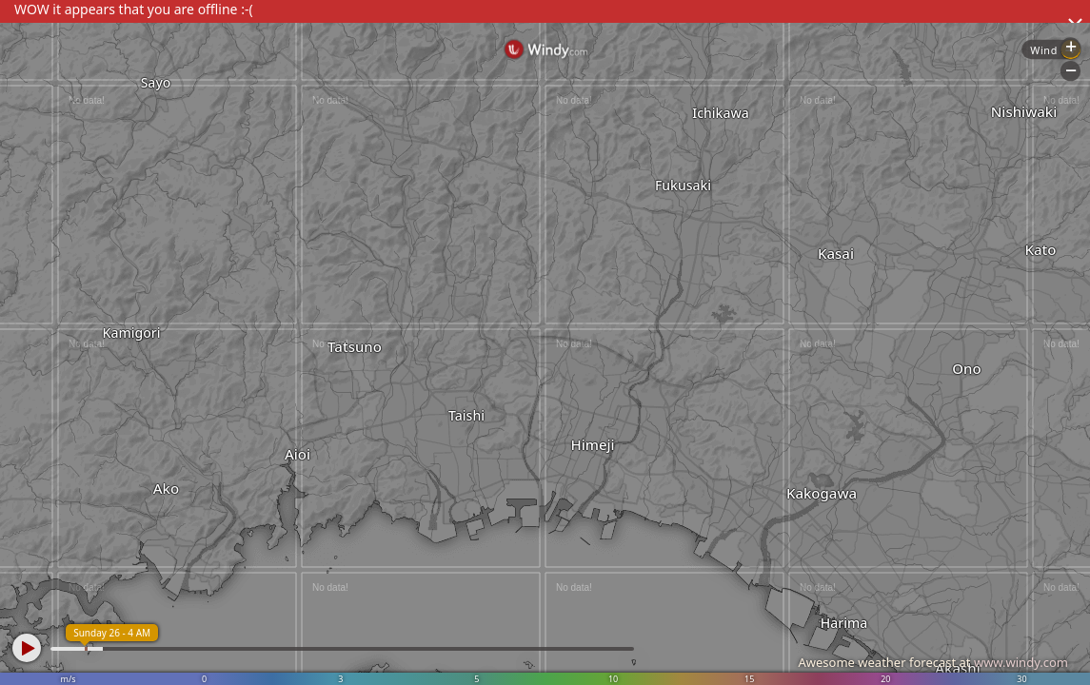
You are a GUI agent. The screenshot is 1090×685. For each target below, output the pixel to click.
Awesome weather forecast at (933, 662)
